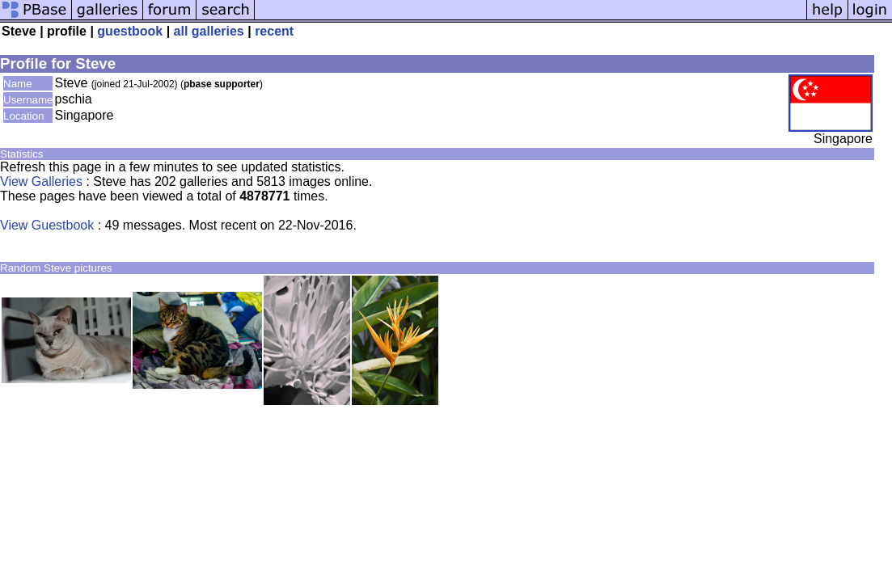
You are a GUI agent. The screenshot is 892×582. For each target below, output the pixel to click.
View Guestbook (47, 225)
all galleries (209, 31)
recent (274, 31)
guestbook (130, 31)
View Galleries (41, 181)
